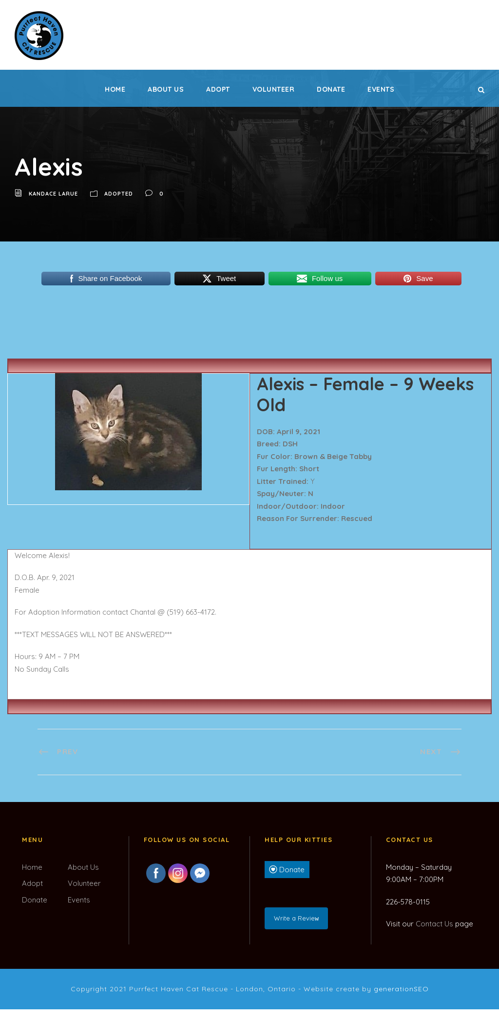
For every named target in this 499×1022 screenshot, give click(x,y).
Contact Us (434, 923)
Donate (331, 89)
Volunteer (273, 89)
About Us (166, 89)
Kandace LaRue (53, 193)
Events (380, 89)
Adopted (118, 193)
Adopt (218, 89)
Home (115, 89)
